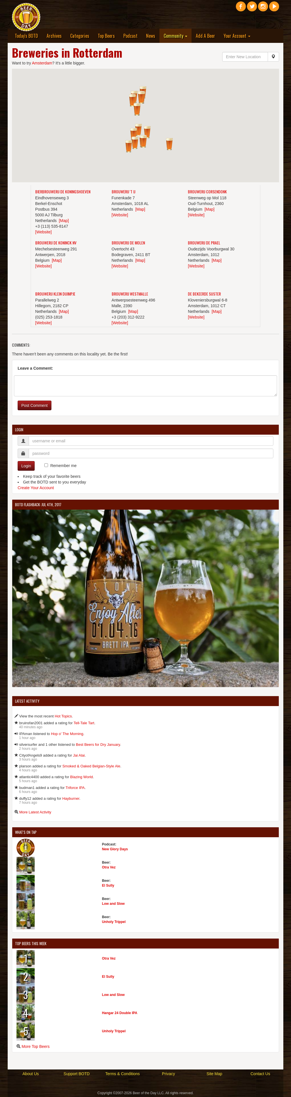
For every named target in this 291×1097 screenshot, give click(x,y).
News (150, 35)
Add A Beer (205, 35)
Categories (79, 35)
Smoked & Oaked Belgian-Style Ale (91, 766)
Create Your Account (36, 487)
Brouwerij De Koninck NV (55, 243)
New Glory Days (115, 849)
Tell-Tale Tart (84, 723)
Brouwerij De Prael (204, 243)
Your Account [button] (237, 35)
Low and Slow (113, 904)
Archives (54, 35)
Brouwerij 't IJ (123, 191)
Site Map (214, 1073)
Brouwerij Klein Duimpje (55, 294)
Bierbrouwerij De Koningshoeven (62, 191)
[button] (147, 132)
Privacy (168, 1073)
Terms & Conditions (122, 1073)
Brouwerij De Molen (128, 243)
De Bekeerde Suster (204, 294)
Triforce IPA (75, 788)
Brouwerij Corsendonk (207, 191)
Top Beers (106, 35)
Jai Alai (79, 755)
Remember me (63, 465)
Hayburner (70, 798)
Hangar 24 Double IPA (119, 1013)
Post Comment (34, 405)
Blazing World (81, 777)
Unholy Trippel (114, 922)
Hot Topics (63, 716)
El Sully (108, 885)
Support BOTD (77, 1073)
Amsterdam (42, 63)
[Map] (64, 220)
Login (26, 466)
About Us (30, 1073)
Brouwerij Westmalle (130, 294)
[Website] (43, 232)
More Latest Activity (35, 812)
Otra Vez (109, 867)
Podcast (130, 35)
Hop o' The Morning (67, 734)
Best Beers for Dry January (98, 744)
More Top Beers (36, 1046)
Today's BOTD (26, 35)
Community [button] (175, 35)
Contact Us (260, 1073)
